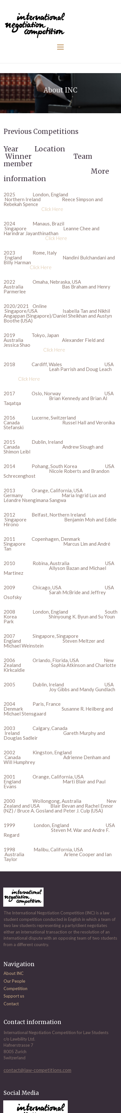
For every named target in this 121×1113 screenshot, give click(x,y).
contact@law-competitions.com (37, 1070)
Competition (15, 988)
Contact (11, 1003)
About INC (14, 973)
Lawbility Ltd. (22, 1039)
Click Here (52, 209)
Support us (14, 995)
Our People (14, 981)
